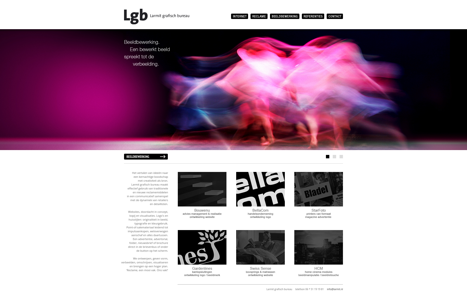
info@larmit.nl (335, 289)
